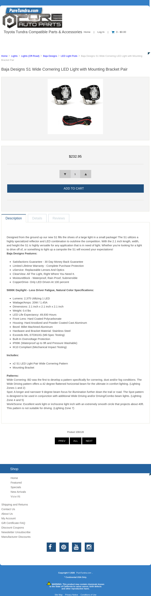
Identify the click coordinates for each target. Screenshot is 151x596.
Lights (14, 56)
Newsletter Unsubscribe (15, 532)
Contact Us (93, 39)
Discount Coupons (12, 527)
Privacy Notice (71, 595)
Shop (14, 39)
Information (64, 39)
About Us (37, 39)
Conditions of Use (88, 595)
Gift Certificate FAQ (13, 522)
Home (87, 32)
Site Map (59, 595)
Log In (100, 32)
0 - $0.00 (118, 32)
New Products (123, 39)
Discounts (36, 48)
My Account (8, 518)
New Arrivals (18, 491)
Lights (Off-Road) (30, 56)
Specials (16, 487)
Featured (16, 482)
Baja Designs (50, 56)
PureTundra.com (83, 573)
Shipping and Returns (14, 504)
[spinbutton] (75, 174)
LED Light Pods (69, 56)
